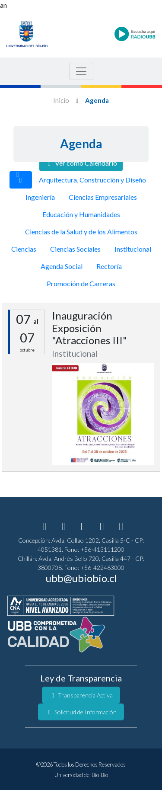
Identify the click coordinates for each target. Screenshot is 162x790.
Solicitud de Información (81, 712)
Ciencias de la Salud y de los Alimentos (81, 231)
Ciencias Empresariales (103, 197)
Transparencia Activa (81, 695)
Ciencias (23, 249)
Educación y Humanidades (81, 214)
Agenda (97, 100)
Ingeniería (40, 197)
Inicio (61, 100)
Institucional (132, 249)
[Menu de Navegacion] (81, 71)
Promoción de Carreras (81, 283)
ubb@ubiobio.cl (81, 578)
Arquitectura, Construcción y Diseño (92, 180)
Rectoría (109, 266)
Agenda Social (62, 266)
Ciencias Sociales (75, 249)
